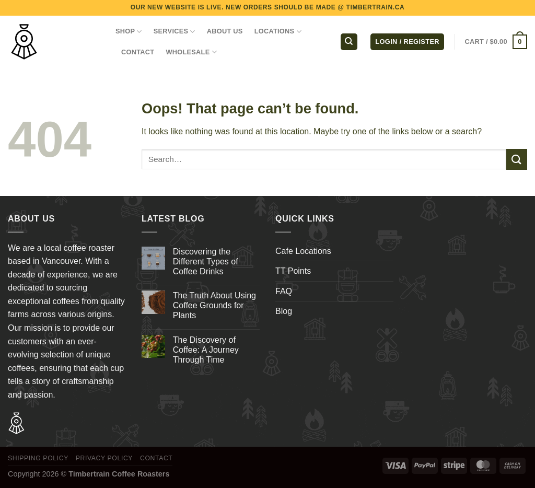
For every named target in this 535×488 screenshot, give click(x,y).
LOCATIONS (277, 32)
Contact (156, 458)
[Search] (349, 42)
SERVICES (174, 32)
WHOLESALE (191, 52)
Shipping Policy (38, 458)
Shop (128, 32)
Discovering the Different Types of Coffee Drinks (205, 261)
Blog (283, 311)
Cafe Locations (303, 251)
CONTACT (137, 52)
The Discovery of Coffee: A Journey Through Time (206, 349)
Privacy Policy (104, 458)
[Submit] (516, 159)
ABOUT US (225, 31)
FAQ (283, 291)
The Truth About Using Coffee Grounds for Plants (214, 305)
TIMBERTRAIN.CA (375, 7)
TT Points (293, 270)
